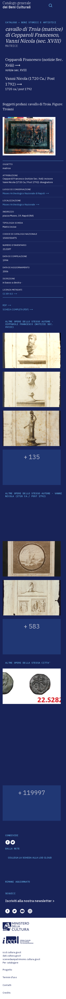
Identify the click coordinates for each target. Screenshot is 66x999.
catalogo (11, 22)
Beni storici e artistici (38, 22)
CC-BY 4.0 (8, 293)
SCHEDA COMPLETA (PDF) (16, 309)
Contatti (7, 985)
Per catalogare (10, 962)
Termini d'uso (10, 977)
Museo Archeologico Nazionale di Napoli (24, 193)
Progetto (7, 969)
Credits (7, 992)
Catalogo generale (17, 5)
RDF (5, 305)
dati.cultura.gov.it (12, 955)
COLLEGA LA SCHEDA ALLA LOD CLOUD (30, 857)
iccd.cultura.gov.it (12, 952)
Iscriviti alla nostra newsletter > (30, 901)
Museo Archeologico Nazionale (19, 204)
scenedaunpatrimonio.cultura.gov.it (21, 959)
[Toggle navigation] (50, 5)
